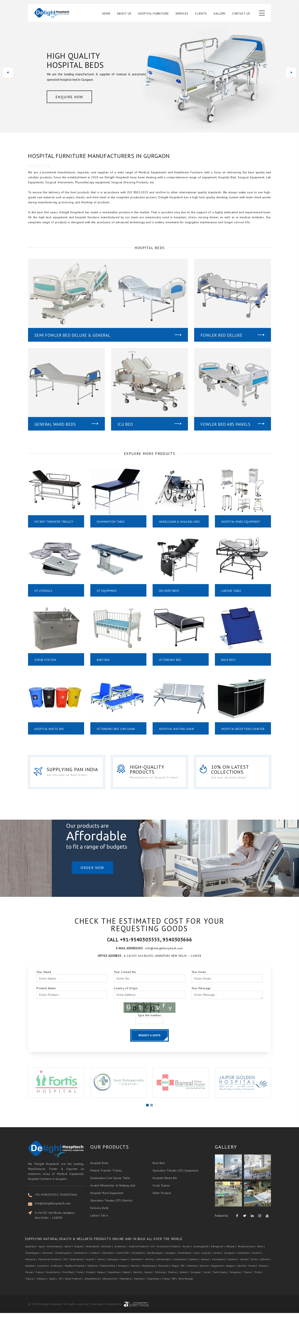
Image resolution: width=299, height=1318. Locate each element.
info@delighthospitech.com (53, 1208)
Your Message (201, 993)
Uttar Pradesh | (74, 1283)
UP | (61, 1283)
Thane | (248, 1277)
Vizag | (166, 1283)
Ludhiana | (57, 1270)
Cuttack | (95, 1258)
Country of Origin (125, 993)
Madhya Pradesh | (76, 1270)
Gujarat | (206, 1258)
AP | (153, 1251)
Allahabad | (93, 1251)
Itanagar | (114, 1264)
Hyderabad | (77, 1264)
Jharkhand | (181, 1264)
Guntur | (218, 1258)
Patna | (40, 1277)
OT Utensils (43, 591)
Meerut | (136, 1270)
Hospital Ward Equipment (240, 522)
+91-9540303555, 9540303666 (56, 1199)
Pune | (81, 1277)
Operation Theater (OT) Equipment (175, 1175)
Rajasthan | (115, 1277)
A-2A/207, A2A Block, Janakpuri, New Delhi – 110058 (55, 1220)
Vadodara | (126, 1283)
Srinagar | (196, 1277)
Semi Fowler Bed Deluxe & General (72, 335)
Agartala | (31, 1251)
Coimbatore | (81, 1258)
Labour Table (231, 591)
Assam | (188, 1251)
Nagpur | (231, 1270)
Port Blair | (69, 1277)
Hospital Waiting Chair (176, 729)
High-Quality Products (149, 773)
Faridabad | (138, 1258)
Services (182, 14)
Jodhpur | (194, 1264)
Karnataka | (219, 1264)
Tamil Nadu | (221, 1277)
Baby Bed (103, 660)
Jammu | (150, 1264)
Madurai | (93, 1270)
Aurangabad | (202, 1251)
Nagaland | (218, 1270)
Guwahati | (244, 1258)
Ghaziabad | (185, 1258)
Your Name (43, 977)
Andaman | (121, 1251)
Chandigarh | (33, 1258)
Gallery (219, 14)
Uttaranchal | (110, 1283)
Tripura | (30, 1283)
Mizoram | (164, 1270)
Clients (201, 14)
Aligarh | (79, 1251)
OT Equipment (107, 591)
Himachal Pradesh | (50, 1264)
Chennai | (48, 1258)
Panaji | (30, 1277)
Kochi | (255, 1264)
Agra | (42, 1251)
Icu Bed (125, 424)
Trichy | (258, 1277)
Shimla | (173, 1277)
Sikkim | (185, 1277)
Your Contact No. (125, 977)
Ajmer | (69, 1251)
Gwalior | (257, 1258)
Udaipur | (42, 1283)
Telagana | (236, 1277)
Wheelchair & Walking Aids (179, 522)
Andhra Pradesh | (139, 1251)
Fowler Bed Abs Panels (226, 424)
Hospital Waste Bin (49, 729)
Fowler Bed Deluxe (222, 335)
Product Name (46, 993)
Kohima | (265, 1264)
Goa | (197, 1258)
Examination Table (111, 522)
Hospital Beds (99, 1168)
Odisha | (264, 1270)
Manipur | (124, 1270)
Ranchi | (138, 1277)
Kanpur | (206, 1264)
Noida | (253, 1270)
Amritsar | (107, 1251)
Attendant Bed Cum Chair (116, 729)
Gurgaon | (230, 1258)
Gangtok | (171, 1258)
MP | (183, 1270)
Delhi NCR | (124, 1258)
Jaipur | (125, 1264)
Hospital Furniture (153, 14)
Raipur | (102, 1277)
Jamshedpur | (164, 1264)
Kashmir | (234, 1264)
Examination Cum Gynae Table (110, 1183)
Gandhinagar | (155, 1258)
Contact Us (241, 14)
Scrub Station (45, 660)
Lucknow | (43, 1270)
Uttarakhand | (93, 1283)
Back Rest (228, 660)
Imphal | (91, 1264)
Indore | (102, 1264)
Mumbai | (193, 1270)
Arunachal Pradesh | (169, 1251)
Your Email (198, 977)
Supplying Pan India (73, 773)
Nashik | (243, 1270)
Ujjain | (53, 1283)
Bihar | (261, 1251)
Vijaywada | (154, 1283)
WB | (175, 1283)
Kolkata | (31, 1270)
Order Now (92, 876)
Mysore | (205, 1270)
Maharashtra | (108, 1270)
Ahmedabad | (55, 1251)
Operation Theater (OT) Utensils (111, 1205)
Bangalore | (218, 1251)
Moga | (176, 1270)
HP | (66, 1264)
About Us (124, 14)
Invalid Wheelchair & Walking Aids (113, 1190)
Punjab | (91, 1277)
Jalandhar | (137, 1264)
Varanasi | (140, 1283)
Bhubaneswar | (247, 1251)
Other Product (162, 1198)
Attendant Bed (170, 660)
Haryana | (31, 1264)
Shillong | (161, 1277)
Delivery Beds (169, 591)
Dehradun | (109, 1258)
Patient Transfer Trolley (53, 522)
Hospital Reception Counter (236, 730)
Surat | (207, 1277)
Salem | (149, 1277)
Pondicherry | (54, 1277)
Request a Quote (149, 1040)
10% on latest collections (234, 773)
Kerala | (245, 1264)
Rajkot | (127, 1277)
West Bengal (185, 1283)
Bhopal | (232, 1251)
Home (106, 14)
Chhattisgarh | (63, 1258)
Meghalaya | (149, 1270)
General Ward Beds (55, 424)
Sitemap (97, 1309)
